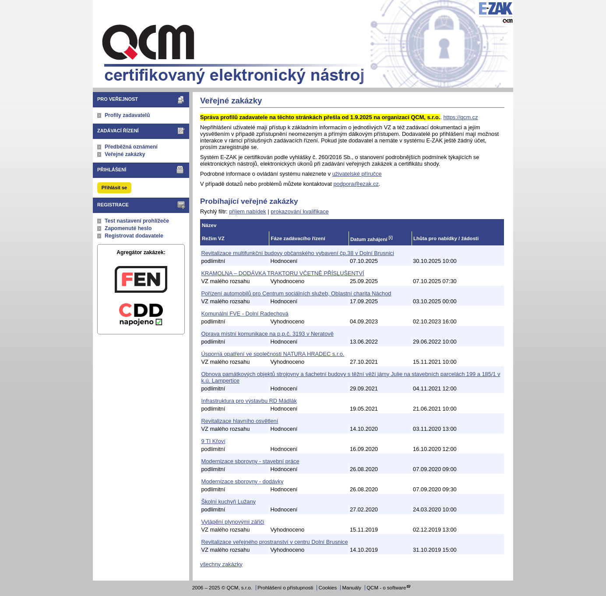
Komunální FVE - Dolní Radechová (245, 313)
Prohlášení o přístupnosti (285, 587)
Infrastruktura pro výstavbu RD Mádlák (249, 400)
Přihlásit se (114, 187)
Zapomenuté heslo (128, 228)
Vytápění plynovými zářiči (232, 521)
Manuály (351, 587)
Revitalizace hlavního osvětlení (239, 421)
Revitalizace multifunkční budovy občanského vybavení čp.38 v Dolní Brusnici (297, 253)
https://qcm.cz (460, 117)
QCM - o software (386, 587)
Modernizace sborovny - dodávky (242, 481)
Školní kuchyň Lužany (228, 501)
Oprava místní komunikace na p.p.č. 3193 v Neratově (267, 333)
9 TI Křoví (213, 441)
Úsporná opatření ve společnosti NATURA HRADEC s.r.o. (273, 354)
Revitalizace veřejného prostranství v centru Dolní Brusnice (274, 542)
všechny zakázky (221, 564)
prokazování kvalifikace (299, 211)
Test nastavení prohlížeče (137, 221)
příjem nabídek (247, 211)
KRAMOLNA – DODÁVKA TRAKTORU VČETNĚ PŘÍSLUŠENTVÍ (282, 273)
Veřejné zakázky (125, 154)
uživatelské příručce (357, 173)
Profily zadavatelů (127, 115)
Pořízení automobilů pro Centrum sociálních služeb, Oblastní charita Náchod (296, 293)
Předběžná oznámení (131, 147)
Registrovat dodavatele (134, 236)
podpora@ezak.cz (355, 184)
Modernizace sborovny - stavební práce (250, 461)
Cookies (328, 587)
